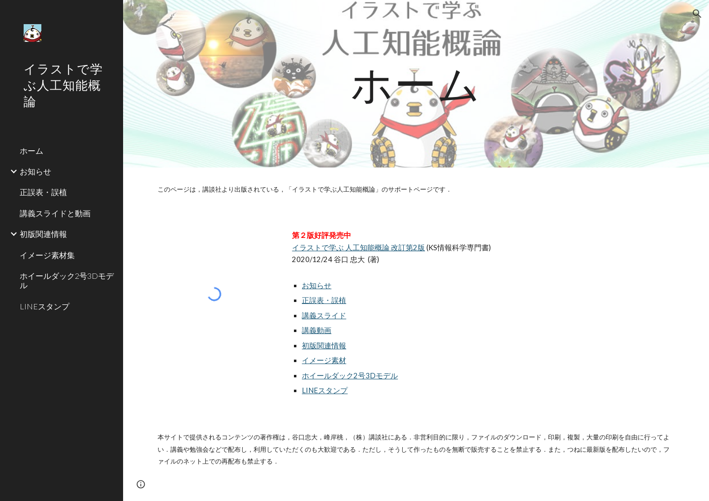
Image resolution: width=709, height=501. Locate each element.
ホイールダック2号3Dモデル (350, 375)
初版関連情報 (324, 345)
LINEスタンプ (325, 390)
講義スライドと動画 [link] (55, 213)
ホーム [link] (31, 150)
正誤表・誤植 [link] (43, 192)
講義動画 (316, 330)
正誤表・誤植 (324, 300)
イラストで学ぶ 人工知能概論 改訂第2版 (358, 247)
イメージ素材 (324, 360)
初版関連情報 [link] (43, 233)
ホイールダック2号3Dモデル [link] (67, 280)
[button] (697, 14)
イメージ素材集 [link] (47, 255)
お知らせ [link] (35, 171)
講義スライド (324, 315)
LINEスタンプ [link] (44, 306)
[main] (416, 83)
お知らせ (316, 285)
